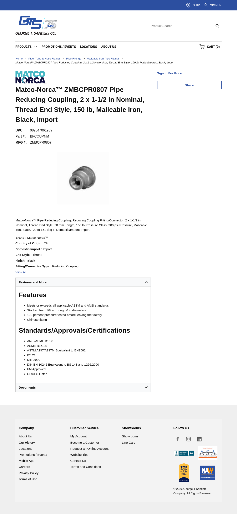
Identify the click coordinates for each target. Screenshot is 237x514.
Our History (27, 442)
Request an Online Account (89, 448)
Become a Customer (84, 442)
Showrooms (130, 436)
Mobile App (26, 460)
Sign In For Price (169, 73)
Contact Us (78, 460)
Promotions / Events (33, 454)
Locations (25, 448)
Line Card (129, 442)
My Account (78, 436)
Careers (24, 467)
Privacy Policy (29, 473)
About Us (25, 436)
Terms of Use (28, 479)
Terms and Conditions (85, 467)
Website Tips (79, 454)
